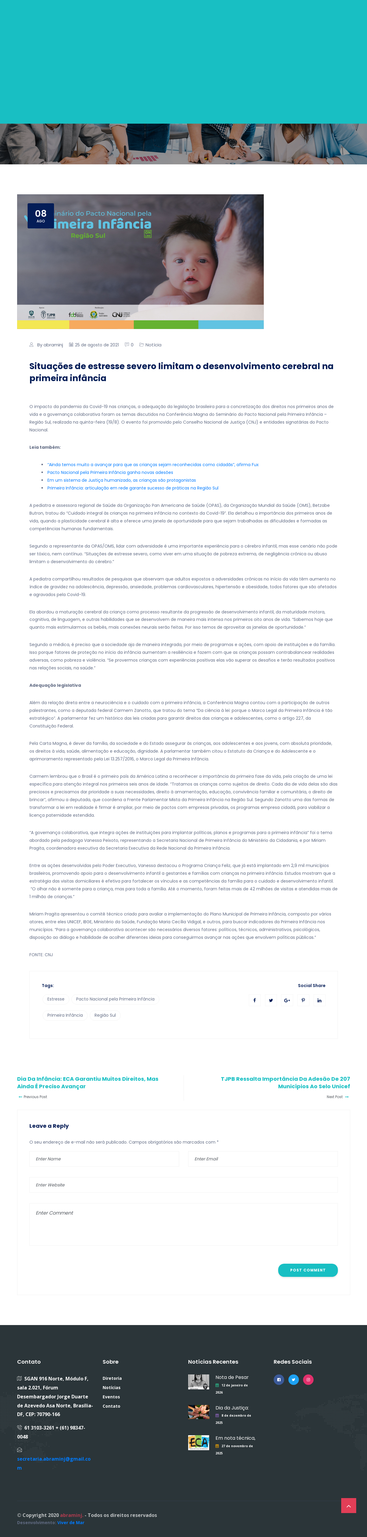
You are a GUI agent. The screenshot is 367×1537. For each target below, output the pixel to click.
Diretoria (112, 1378)
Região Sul (105, 1015)
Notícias (112, 1387)
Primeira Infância (65, 1015)
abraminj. (71, 1515)
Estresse (56, 999)
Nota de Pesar (232, 1377)
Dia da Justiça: (232, 1408)
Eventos (111, 1397)
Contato (111, 1406)
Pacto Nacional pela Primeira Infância (115, 999)
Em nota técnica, (235, 1438)
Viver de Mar (70, 1522)
